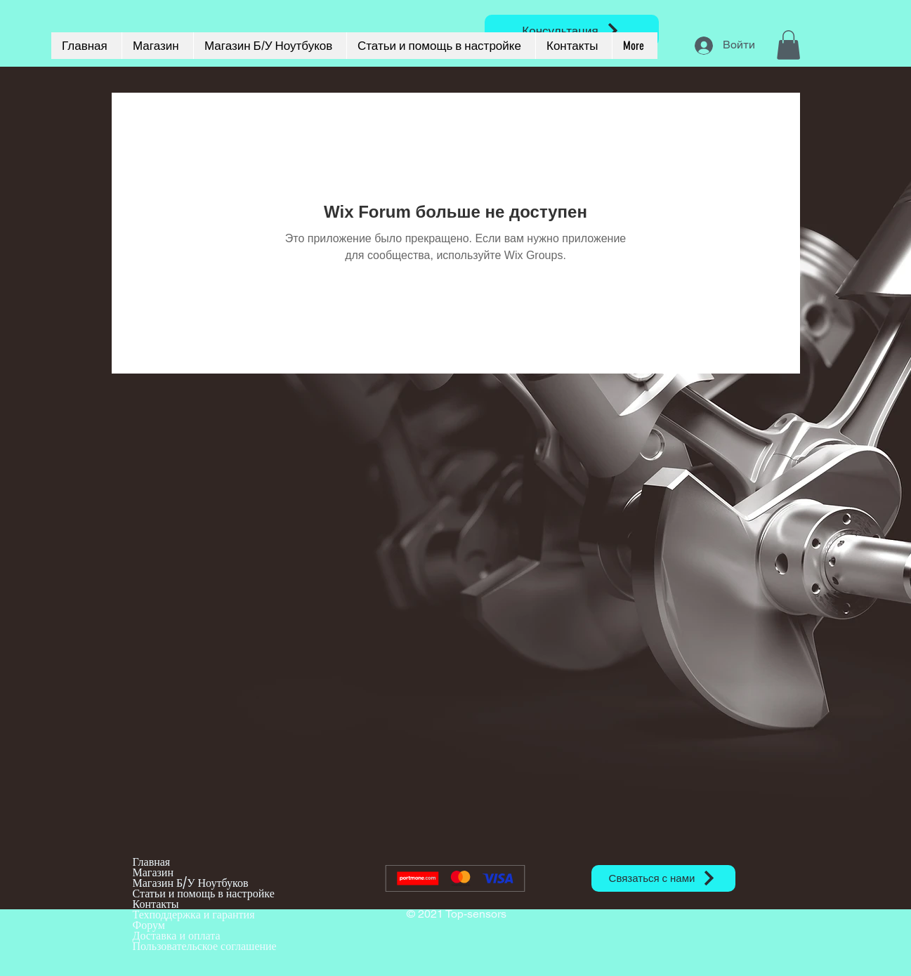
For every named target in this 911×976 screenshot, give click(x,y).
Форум (149, 925)
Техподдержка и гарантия (194, 914)
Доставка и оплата (177, 935)
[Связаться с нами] (663, 878)
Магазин (153, 872)
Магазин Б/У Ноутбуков (191, 883)
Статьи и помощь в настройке (204, 893)
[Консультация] (572, 30)
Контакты (156, 904)
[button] (788, 45)
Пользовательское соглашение (205, 946)
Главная (152, 862)
